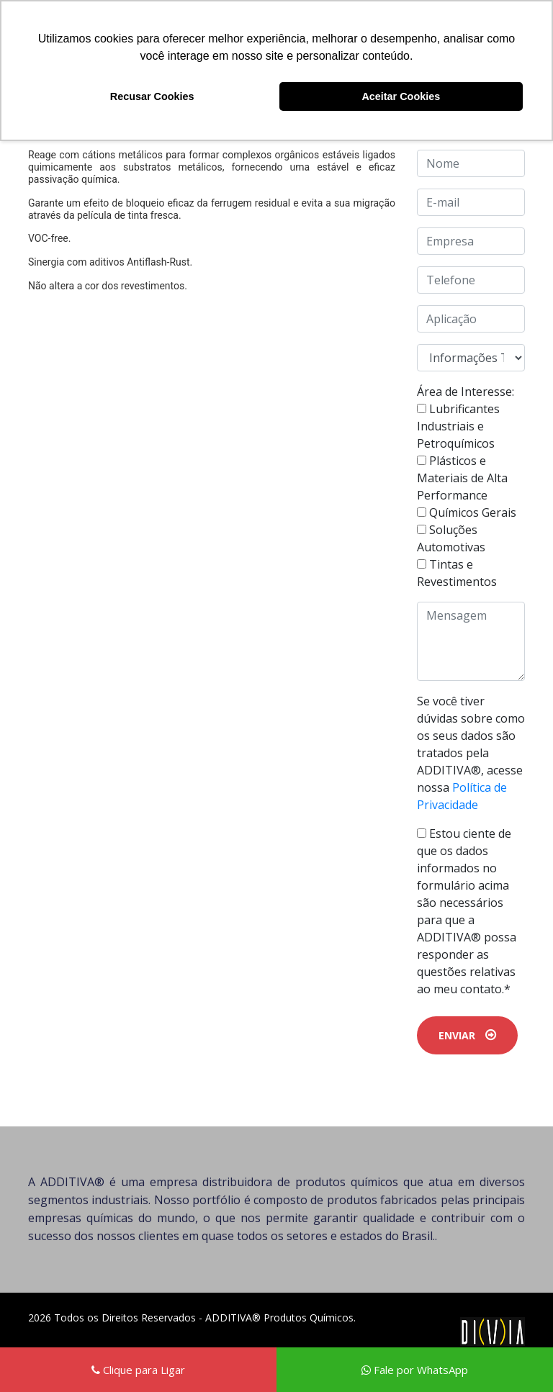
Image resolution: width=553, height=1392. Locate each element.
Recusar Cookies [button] (152, 96)
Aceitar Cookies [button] (400, 96)
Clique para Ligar (138, 1369)
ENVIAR (467, 1035)
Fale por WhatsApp (414, 1369)
